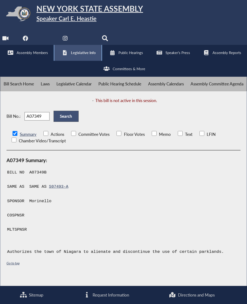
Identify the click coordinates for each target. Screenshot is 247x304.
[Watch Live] (5, 41)
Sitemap (31, 294)
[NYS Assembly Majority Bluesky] (85, 41)
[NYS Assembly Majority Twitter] (45, 41)
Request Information (106, 294)
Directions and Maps (192, 294)
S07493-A (59, 194)
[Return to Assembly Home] (75, 15)
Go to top (13, 270)
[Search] (105, 41)
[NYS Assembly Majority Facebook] (25, 41)
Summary (28, 141)
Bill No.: (14, 122)
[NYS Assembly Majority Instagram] (65, 41)
